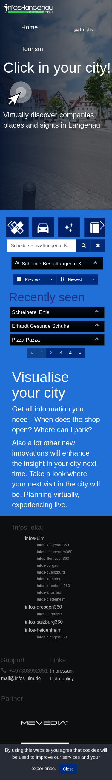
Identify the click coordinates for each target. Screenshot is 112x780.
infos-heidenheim (43, 630)
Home (29, 27)
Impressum (62, 670)
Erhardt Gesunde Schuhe (40, 326)
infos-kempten (49, 579)
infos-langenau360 (53, 545)
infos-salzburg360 (44, 622)
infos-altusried (49, 592)
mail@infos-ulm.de (21, 678)
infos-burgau (48, 565)
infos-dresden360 (43, 607)
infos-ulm (35, 538)
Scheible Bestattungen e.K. (52, 264)
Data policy (62, 678)
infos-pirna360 (49, 614)
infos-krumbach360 (53, 585)
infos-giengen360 (52, 637)
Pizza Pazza (26, 340)
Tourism (32, 48)
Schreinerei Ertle (31, 312)
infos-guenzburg (51, 572)
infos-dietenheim (51, 599)
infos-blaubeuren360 (55, 552)
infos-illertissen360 (53, 558)
